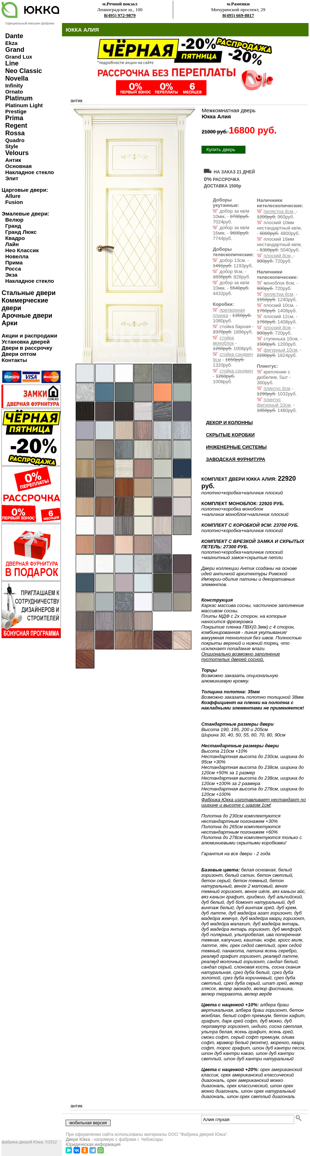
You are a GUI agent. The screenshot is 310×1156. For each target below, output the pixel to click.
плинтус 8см (277, 388)
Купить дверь (220, 149)
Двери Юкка (78, 1139)
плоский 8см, (278, 255)
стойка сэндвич (236, 370)
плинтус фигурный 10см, (274, 402)
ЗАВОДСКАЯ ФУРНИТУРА (235, 459)
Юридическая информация (93, 1144)
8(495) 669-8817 (238, 15)
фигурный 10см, (281, 350)
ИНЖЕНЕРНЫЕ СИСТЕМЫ (236, 447)
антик (76, 100)
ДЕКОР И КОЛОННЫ (229, 422)
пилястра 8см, (280, 211)
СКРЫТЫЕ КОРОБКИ (230, 435)
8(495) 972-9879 (120, 15)
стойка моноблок (223, 340)
